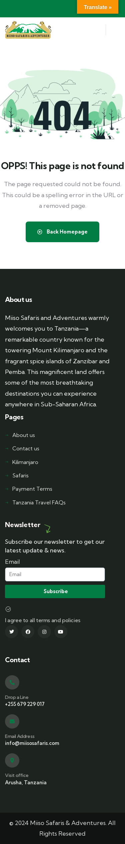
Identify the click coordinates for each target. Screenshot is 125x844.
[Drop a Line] (12, 682)
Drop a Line (17, 697)
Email (12, 561)
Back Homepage (62, 232)
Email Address (20, 736)
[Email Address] (12, 721)
